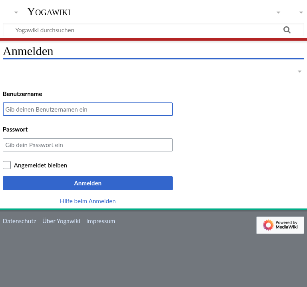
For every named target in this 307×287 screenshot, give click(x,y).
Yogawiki (49, 11)
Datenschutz (19, 220)
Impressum (101, 220)
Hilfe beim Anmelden (88, 200)
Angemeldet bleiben (40, 165)
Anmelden (88, 183)
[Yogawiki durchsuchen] (153, 29)
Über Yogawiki (61, 220)
